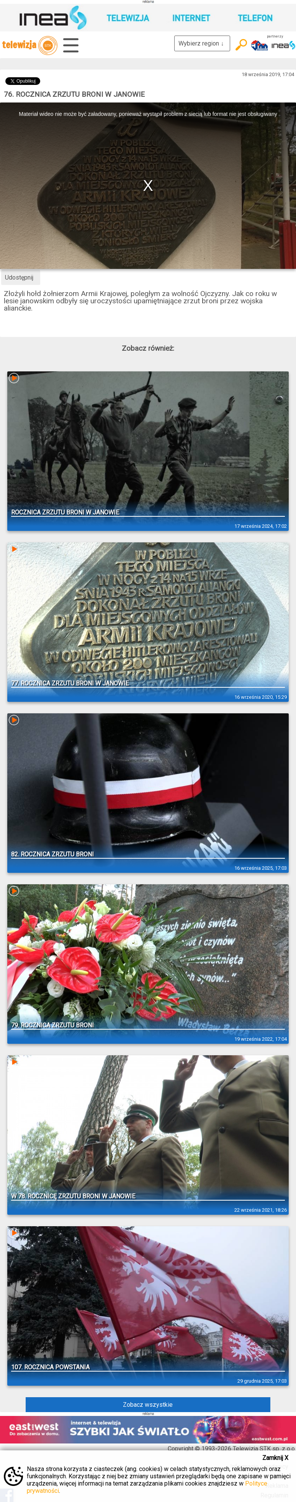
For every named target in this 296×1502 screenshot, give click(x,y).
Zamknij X (275, 1457)
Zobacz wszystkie (148, 1404)
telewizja (29, 45)
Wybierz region (202, 43)
